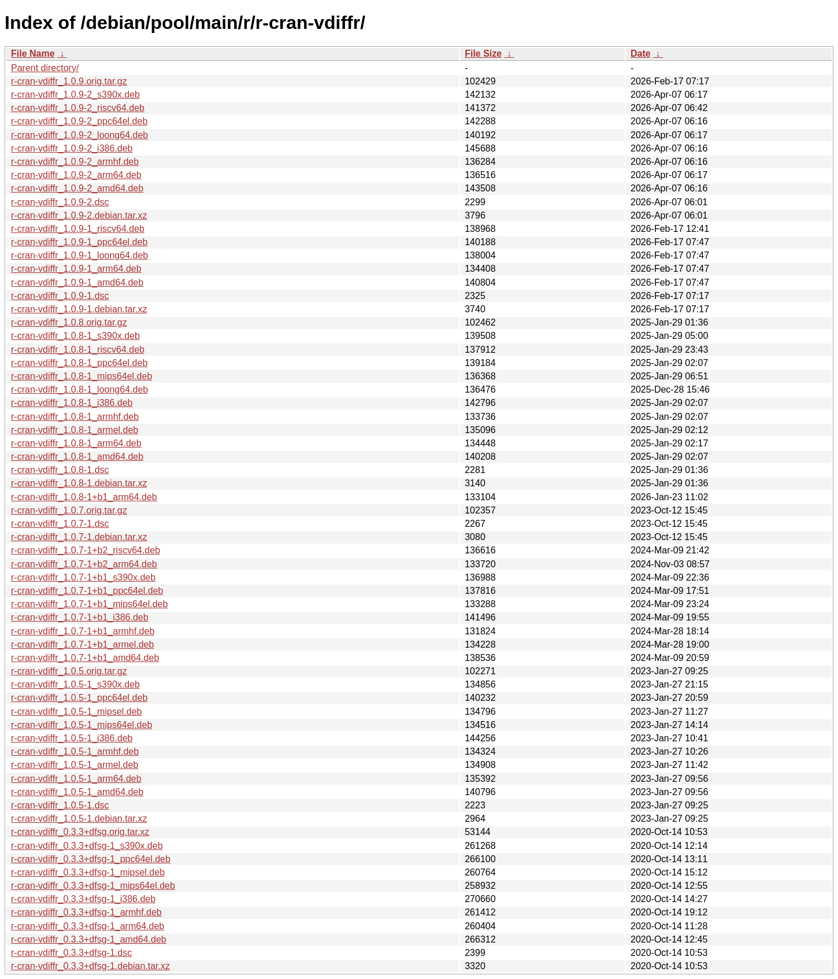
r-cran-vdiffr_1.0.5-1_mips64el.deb (81, 725)
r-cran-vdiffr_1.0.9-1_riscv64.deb (77, 229)
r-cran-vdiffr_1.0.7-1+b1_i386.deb (80, 617)
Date (641, 53)
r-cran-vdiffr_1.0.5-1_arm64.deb (76, 779)
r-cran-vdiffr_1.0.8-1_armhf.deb (75, 417)
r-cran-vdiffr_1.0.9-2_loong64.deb (79, 135)
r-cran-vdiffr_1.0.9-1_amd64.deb (77, 282)
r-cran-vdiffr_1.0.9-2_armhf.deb (75, 162)
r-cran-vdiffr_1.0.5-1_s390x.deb (75, 684)
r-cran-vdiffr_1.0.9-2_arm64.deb (76, 175)
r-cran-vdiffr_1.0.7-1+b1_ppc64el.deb (87, 591)
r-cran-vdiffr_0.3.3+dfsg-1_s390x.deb (87, 846)
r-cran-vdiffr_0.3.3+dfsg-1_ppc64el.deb (90, 859)
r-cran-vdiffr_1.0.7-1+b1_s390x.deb (83, 577)
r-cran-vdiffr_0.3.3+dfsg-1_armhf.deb (86, 912)
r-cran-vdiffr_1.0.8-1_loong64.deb (79, 389)
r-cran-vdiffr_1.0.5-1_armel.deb (74, 765)
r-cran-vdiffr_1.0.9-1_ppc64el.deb (79, 242)
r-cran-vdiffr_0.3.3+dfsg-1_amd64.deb (88, 939)
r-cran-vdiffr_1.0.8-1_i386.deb (72, 403)
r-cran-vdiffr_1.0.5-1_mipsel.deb (76, 711)
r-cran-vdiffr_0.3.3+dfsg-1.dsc (71, 953)
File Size (483, 53)
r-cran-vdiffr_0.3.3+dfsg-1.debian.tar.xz (90, 966)
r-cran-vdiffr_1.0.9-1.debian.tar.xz (79, 309)
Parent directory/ (45, 68)
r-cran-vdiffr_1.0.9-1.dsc (60, 296)
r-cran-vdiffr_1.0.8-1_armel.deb (74, 430)
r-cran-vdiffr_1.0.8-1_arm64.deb (76, 443)
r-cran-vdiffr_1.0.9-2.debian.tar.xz (79, 215)
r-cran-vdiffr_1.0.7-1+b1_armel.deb (82, 644)
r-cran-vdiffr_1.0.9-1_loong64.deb (79, 255)
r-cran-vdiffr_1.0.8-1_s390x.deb (75, 336)
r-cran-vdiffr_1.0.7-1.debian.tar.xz (79, 537)
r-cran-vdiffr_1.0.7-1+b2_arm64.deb (84, 564)
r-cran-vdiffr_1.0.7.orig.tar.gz (69, 510)
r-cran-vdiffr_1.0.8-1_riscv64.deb (77, 349)
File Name (33, 53)
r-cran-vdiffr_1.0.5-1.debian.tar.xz (79, 818)
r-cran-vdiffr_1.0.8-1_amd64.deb (77, 456)
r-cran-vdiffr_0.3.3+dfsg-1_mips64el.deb (93, 886)
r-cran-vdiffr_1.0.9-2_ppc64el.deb (79, 121)
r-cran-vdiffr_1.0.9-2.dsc (60, 202)
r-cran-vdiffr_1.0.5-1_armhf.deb (75, 751)
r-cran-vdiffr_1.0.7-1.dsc (60, 524)
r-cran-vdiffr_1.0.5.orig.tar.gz (69, 671)
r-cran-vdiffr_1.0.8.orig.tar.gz (69, 322)
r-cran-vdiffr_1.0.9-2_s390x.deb (75, 94)
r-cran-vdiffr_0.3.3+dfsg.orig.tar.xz (80, 832)
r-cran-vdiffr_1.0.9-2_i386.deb (72, 148)
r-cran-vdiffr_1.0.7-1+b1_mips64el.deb (89, 604)
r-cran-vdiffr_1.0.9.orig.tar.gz (69, 81)
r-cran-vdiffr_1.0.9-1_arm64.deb (76, 269)
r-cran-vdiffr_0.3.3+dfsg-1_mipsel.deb (88, 872)
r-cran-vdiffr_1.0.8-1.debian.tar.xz (79, 483)
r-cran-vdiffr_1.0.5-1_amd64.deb (77, 792)
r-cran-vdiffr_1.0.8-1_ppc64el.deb (79, 363)
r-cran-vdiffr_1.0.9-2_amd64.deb (77, 188)
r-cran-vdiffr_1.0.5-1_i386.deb (72, 738)
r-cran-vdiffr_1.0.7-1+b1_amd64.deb (85, 658)
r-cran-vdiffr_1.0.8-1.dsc (60, 470)
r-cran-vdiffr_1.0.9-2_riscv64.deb (77, 108)
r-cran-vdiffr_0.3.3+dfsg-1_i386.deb (83, 899)
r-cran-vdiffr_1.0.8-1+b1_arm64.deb (84, 497)
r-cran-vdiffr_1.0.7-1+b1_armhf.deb (82, 631)
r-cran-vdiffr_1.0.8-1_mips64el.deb (81, 376)
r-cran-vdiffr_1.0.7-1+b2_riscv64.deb (85, 550)
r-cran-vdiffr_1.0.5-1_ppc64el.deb (79, 698)
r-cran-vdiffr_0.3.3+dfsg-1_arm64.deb (87, 926)
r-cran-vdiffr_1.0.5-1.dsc (60, 805)
